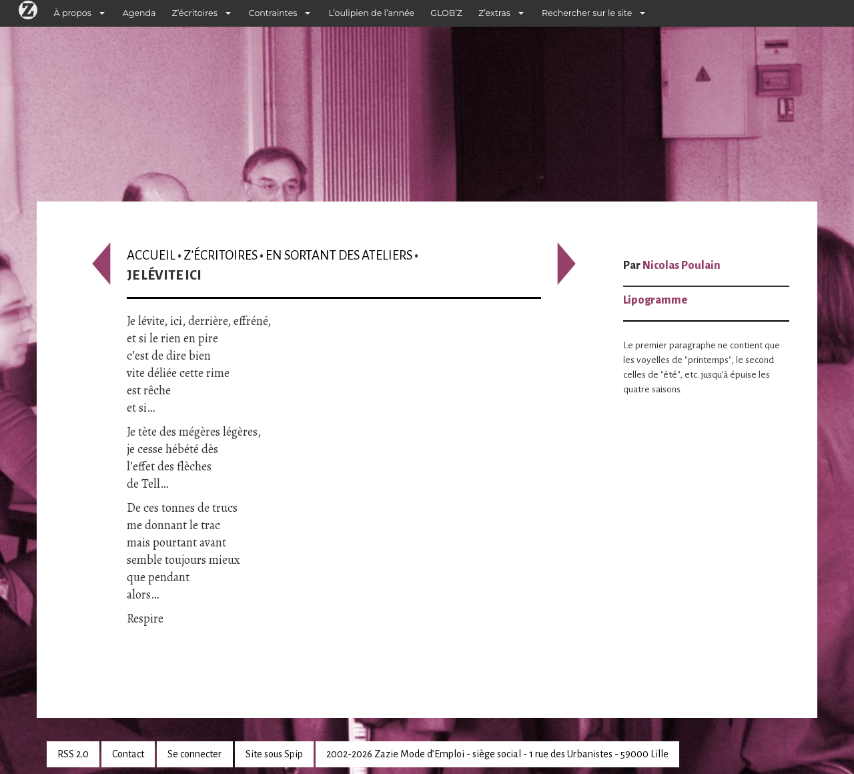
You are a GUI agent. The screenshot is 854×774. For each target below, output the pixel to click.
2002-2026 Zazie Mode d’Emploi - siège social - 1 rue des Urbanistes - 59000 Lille (497, 754)
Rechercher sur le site (587, 13)
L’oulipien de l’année (371, 13)
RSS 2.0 (73, 754)
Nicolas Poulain (682, 266)
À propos (72, 13)
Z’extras (494, 13)
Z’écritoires (195, 13)
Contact (128, 754)
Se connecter (194, 754)
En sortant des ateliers (339, 255)
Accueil (151, 255)
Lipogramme (655, 300)
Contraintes (273, 13)
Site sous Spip (274, 754)
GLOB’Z (446, 13)
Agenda (139, 13)
